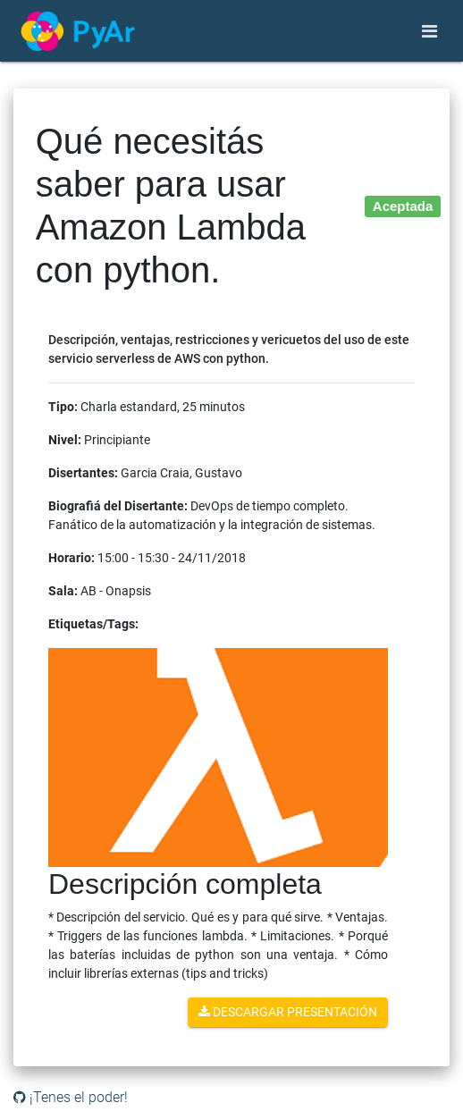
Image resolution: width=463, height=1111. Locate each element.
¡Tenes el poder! (70, 1097)
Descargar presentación (287, 1012)
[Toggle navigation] (429, 31)
